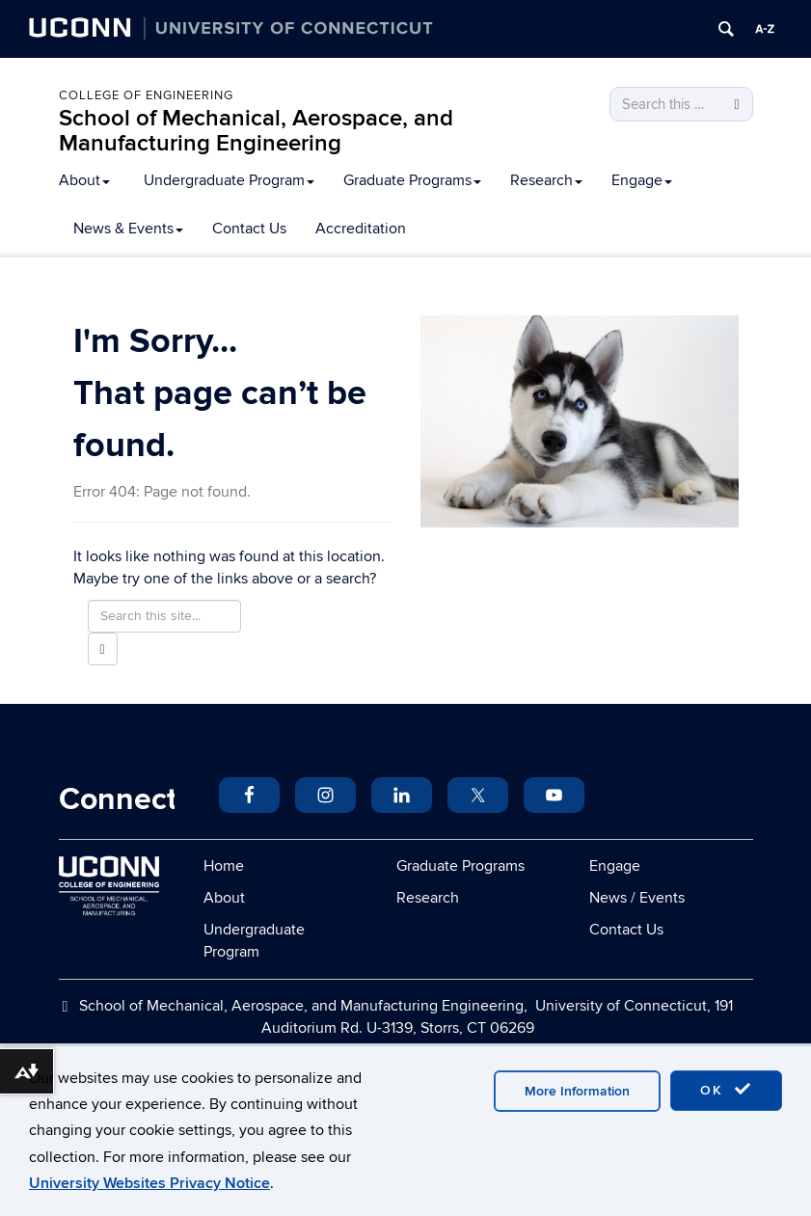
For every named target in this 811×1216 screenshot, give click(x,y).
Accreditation (360, 228)
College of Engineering (146, 95)
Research (546, 180)
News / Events (637, 897)
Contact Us (249, 228)
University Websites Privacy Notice (149, 1183)
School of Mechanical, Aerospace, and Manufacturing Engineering (256, 130)
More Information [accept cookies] (577, 1091)
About (84, 180)
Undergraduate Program (229, 180)
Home (223, 866)
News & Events (128, 228)
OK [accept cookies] (726, 1089)
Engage (641, 180)
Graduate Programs (412, 180)
